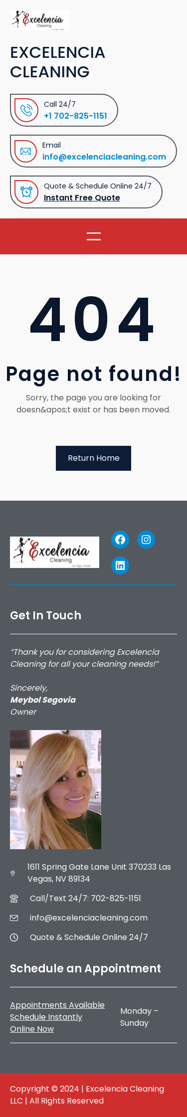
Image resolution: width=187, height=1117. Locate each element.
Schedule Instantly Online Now (46, 1023)
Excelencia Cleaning (58, 62)
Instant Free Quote (82, 197)
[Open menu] (93, 236)
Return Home (94, 458)
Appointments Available (57, 1005)
